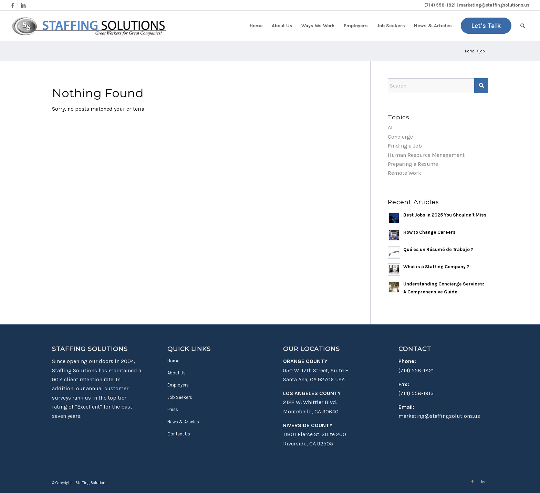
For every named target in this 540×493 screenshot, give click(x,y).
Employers (178, 385)
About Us (176, 372)
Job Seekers (179, 397)
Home (173, 360)
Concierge (400, 136)
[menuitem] (256, 26)
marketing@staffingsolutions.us (439, 416)
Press (172, 409)
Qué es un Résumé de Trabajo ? (438, 249)
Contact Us (178, 433)
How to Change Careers (429, 232)
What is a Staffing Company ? (436, 266)
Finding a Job (405, 145)
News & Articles (183, 421)
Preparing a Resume (413, 164)
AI (390, 127)
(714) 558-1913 (416, 393)
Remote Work (404, 173)
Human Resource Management (426, 155)
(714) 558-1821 (416, 370)
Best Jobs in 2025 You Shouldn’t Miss (445, 215)
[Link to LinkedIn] (23, 5)
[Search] (522, 26)
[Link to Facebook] (13, 5)
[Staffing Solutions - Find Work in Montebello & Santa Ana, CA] (88, 26)
